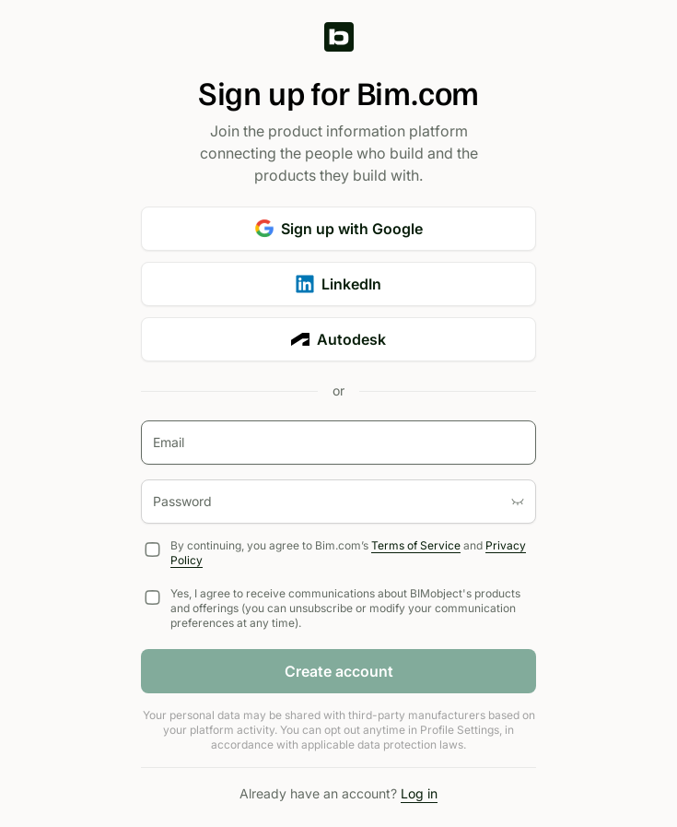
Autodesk (338, 339)
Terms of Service (416, 545)
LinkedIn (338, 284)
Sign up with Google (339, 228)
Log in (419, 793)
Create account (339, 671)
